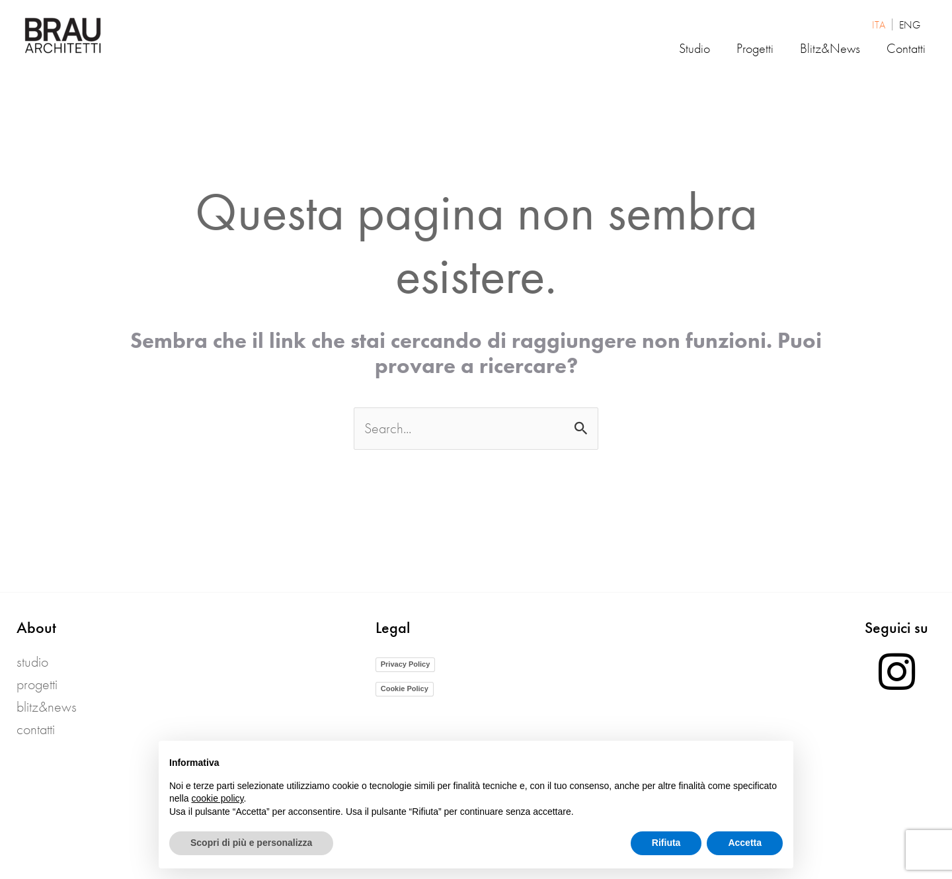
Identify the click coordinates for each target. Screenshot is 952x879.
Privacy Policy (405, 664)
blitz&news (47, 706)
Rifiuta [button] (666, 842)
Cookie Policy (404, 688)
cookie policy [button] (217, 798)
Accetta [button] (745, 842)
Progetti (37, 684)
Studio (32, 661)
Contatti (36, 729)
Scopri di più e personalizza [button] (251, 842)
